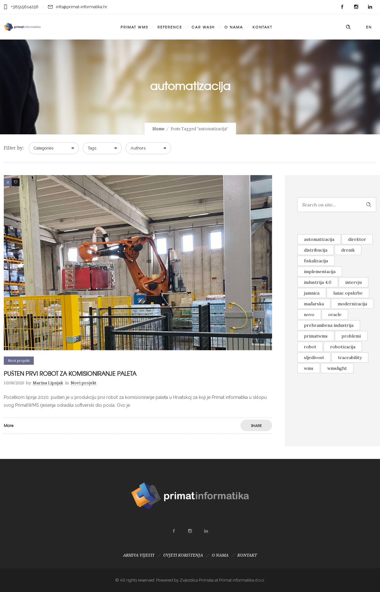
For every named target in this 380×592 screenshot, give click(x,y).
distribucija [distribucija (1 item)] (315, 250)
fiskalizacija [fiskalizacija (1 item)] (316, 261)
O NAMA (233, 26)
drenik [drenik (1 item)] (348, 250)
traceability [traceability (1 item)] (350, 357)
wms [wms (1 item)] (308, 368)
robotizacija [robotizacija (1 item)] (342, 347)
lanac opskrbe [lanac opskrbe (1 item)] (348, 293)
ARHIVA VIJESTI (138, 555)
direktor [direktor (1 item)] (357, 239)
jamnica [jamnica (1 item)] (311, 293)
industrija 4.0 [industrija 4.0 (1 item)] (317, 282)
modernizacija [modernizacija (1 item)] (352, 304)
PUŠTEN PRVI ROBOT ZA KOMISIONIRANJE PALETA (70, 373)
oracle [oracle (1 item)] (334, 314)
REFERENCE (169, 26)
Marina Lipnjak (48, 383)
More (9, 425)
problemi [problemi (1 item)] (351, 336)
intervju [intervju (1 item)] (353, 282)
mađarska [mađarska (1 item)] (314, 304)
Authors (138, 148)
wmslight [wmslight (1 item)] (337, 368)
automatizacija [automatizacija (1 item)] (319, 239)
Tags (92, 148)
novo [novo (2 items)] (309, 314)
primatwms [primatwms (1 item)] (316, 336)
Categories (43, 148)
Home (158, 128)
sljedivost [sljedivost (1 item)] (314, 357)
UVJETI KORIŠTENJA (183, 555)
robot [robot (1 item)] (310, 347)
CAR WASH (203, 26)
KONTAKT (262, 26)
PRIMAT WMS (134, 26)
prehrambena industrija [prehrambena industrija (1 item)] (328, 325)
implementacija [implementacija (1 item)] (319, 271)
